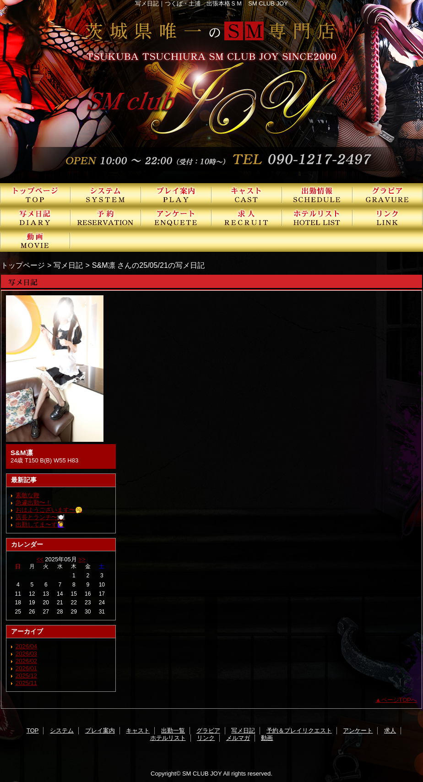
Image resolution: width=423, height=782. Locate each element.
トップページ (23, 265)
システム (105, 194)
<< (39, 559)
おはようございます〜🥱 (49, 509)
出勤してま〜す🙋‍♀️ (40, 524)
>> (81, 559)
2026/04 (26, 646)
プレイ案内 (176, 194)
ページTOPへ (399, 699)
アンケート (176, 217)
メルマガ (238, 737)
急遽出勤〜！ (33, 502)
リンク (387, 217)
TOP (35, 194)
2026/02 (26, 660)
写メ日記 (35, 217)
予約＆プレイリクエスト (105, 217)
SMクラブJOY (211, 91)
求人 (247, 217)
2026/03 (26, 653)
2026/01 (26, 668)
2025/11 (26, 682)
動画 (35, 240)
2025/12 (26, 675)
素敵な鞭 (27, 495)
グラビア (387, 194)
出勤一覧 (317, 194)
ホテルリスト (317, 217)
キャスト (247, 194)
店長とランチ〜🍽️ (40, 517)
